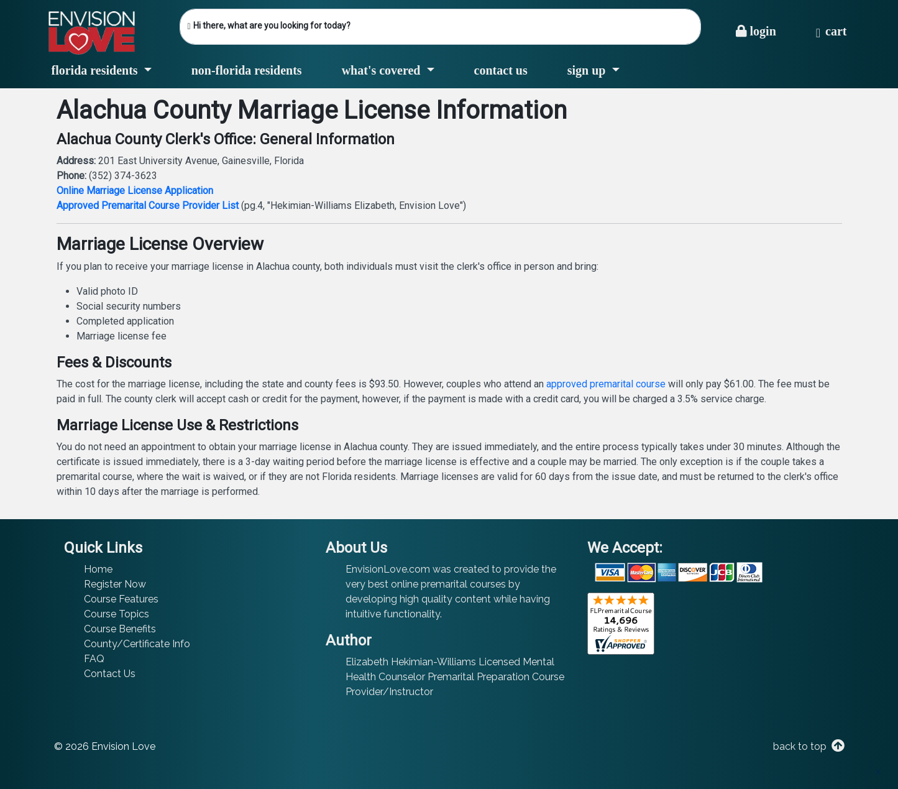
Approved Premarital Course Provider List (148, 205)
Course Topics (116, 614)
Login (756, 31)
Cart (831, 31)
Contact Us (501, 70)
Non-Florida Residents (246, 70)
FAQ (94, 659)
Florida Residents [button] (96, 70)
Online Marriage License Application (135, 190)
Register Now (115, 584)
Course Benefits (120, 629)
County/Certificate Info (137, 644)
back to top (808, 746)
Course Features (121, 599)
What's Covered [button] (383, 70)
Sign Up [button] (588, 70)
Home (98, 569)
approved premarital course (606, 384)
